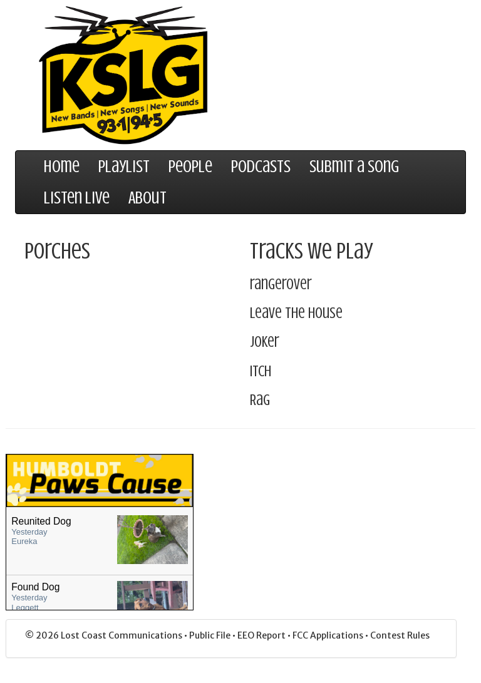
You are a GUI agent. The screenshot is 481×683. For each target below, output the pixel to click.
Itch (260, 371)
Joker (264, 342)
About (147, 198)
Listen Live (77, 198)
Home (62, 167)
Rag (260, 400)
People (190, 167)
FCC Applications (328, 635)
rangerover (281, 284)
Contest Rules (400, 635)
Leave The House (296, 313)
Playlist (124, 167)
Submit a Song (354, 167)
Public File (210, 635)
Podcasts (261, 167)
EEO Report (262, 635)
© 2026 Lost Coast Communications (104, 635)
